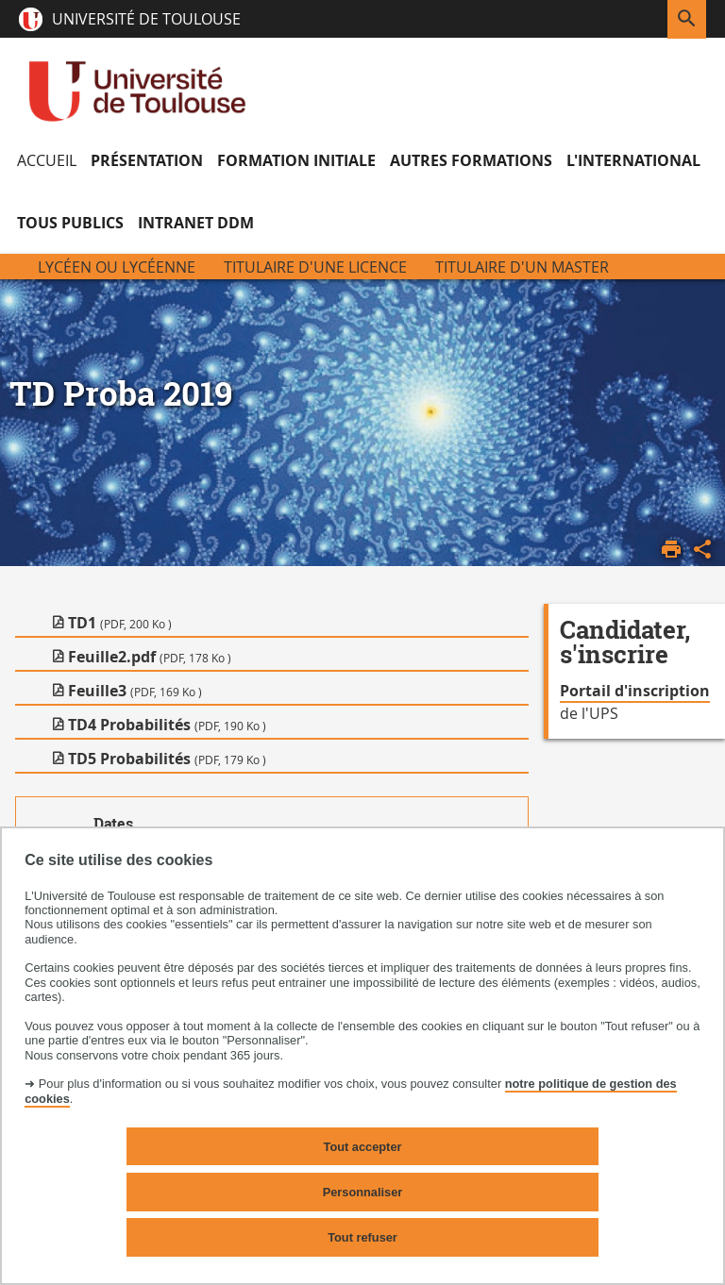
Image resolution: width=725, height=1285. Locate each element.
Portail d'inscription (635, 690)
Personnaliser (363, 1192)
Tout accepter (363, 1147)
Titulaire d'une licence (315, 267)
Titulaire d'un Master (522, 267)
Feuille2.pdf (149, 656)
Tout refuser (362, 1237)
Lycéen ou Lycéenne (116, 267)
